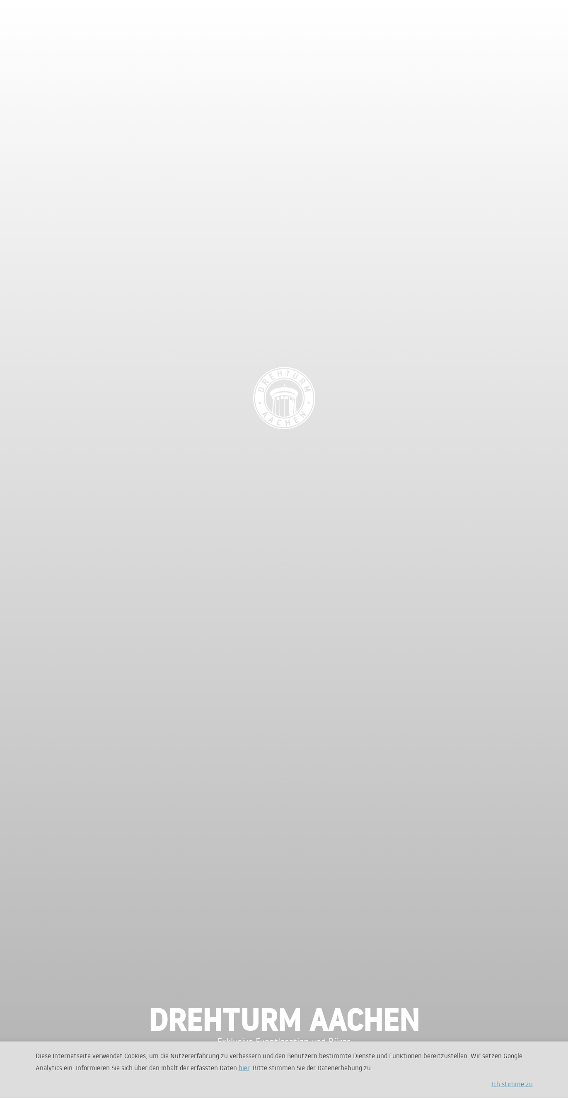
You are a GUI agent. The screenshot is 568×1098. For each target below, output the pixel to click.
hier (244, 1067)
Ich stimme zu (512, 1083)
